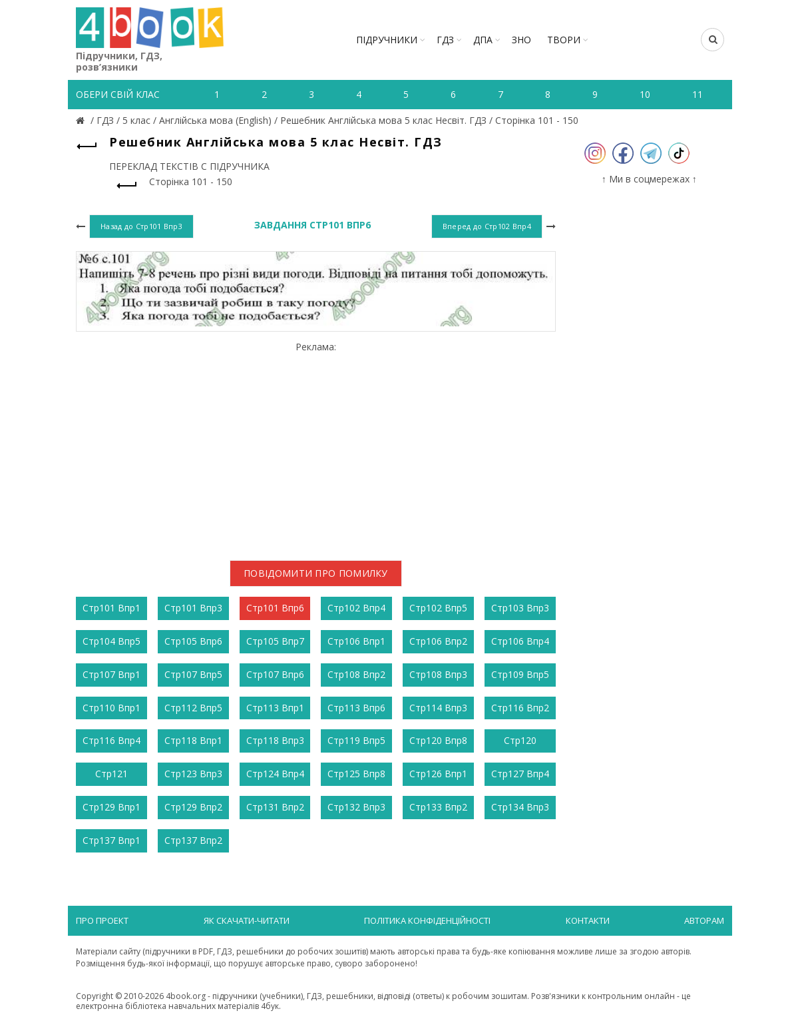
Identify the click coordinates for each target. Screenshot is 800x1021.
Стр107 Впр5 (193, 674)
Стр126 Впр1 (438, 773)
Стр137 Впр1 (111, 840)
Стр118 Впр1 (193, 740)
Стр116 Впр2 (520, 707)
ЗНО (521, 39)
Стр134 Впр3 (520, 807)
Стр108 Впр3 (438, 674)
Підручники (386, 39)
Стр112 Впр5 (193, 707)
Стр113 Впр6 (356, 707)
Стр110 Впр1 (111, 707)
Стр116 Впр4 (111, 740)
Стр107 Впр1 (111, 674)
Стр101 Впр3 (193, 607)
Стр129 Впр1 (111, 807)
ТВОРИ (563, 39)
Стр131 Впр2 (275, 807)
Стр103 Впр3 (520, 607)
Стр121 (111, 773)
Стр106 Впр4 (520, 641)
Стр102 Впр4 (356, 607)
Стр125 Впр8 (356, 773)
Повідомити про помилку (316, 573)
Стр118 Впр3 (275, 740)
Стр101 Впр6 (275, 607)
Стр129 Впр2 (193, 807)
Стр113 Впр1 (275, 707)
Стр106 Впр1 (356, 641)
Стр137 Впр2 (193, 840)
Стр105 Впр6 (193, 641)
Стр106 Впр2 (438, 641)
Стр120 (520, 740)
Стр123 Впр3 (193, 773)
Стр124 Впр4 (275, 773)
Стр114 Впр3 (438, 707)
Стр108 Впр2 (356, 674)
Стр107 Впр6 (275, 674)
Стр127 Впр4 (520, 773)
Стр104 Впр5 (111, 641)
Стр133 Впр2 (438, 807)
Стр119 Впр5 (356, 740)
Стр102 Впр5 (438, 607)
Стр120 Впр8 (438, 740)
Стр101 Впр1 (111, 607)
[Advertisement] (316, 445)
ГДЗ (445, 39)
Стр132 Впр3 (356, 807)
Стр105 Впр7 (275, 641)
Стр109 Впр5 (520, 674)
